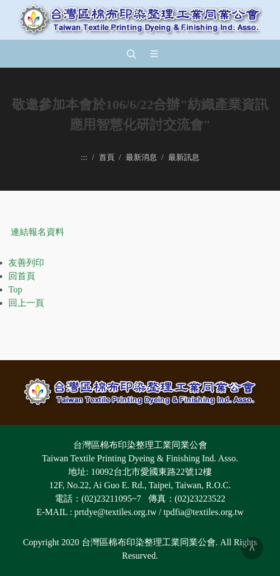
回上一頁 (26, 303)
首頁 (107, 157)
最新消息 (141, 157)
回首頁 (21, 276)
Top (15, 289)
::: (84, 157)
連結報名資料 (37, 232)
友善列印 (26, 262)
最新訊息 (184, 157)
